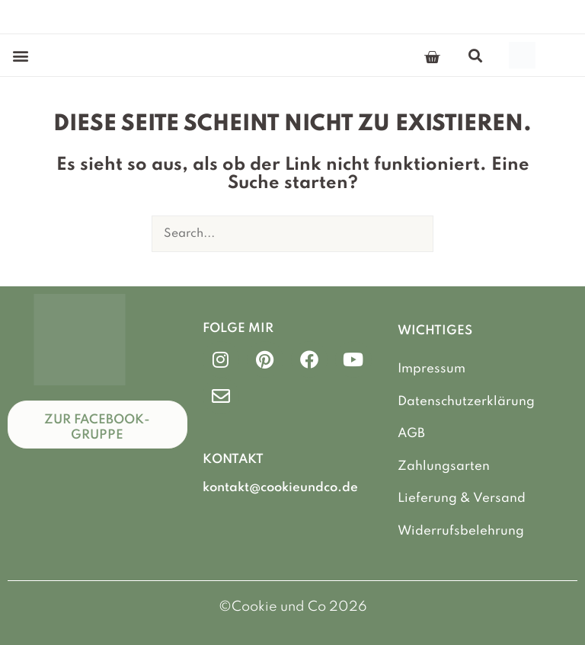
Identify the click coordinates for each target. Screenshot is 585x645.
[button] (20, 55)
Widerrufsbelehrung (461, 531)
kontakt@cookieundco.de (280, 487)
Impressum (431, 368)
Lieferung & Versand (462, 498)
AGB (411, 433)
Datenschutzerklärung (466, 401)
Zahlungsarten (444, 466)
